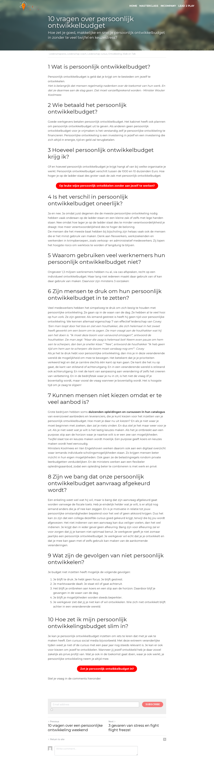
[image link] (30, 5)
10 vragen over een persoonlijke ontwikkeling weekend (75, 726)
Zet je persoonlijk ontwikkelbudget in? (107, 668)
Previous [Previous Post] (53, 720)
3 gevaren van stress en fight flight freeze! (133, 726)
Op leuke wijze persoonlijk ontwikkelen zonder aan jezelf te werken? (107, 185)
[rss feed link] (164, 738)
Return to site (56, 738)
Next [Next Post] (112, 720)
